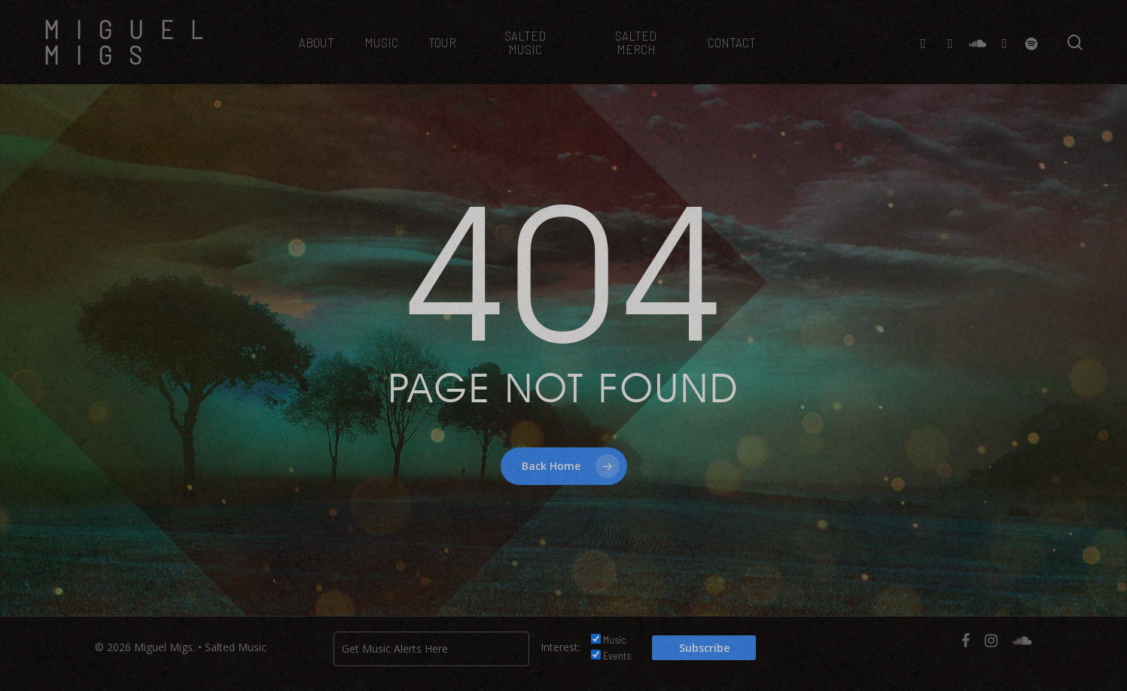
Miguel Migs (131, 42)
